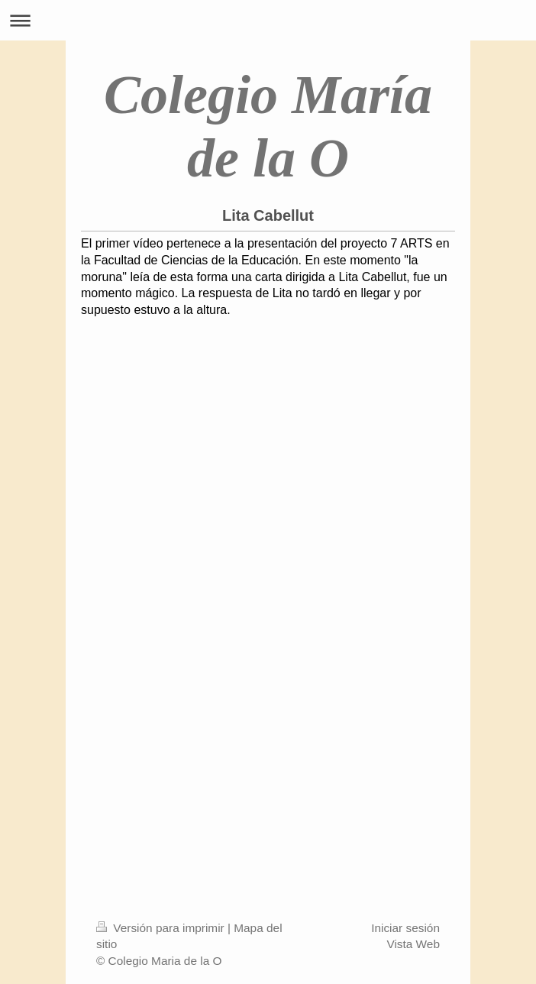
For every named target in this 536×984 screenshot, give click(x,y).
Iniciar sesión (405, 927)
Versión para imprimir (162, 927)
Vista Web (413, 943)
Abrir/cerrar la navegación (268, 20)
